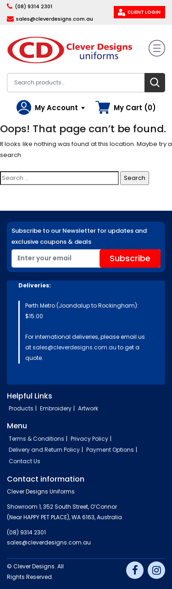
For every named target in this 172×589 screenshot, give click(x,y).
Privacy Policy (89, 439)
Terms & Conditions (36, 439)
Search (154, 82)
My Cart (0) (135, 107)
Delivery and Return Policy (44, 450)
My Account (56, 107)
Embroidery (56, 408)
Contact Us (24, 461)
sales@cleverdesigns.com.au (54, 18)
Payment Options (110, 450)
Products (21, 408)
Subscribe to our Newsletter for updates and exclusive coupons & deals (79, 236)
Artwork (88, 408)
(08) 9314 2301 (33, 6)
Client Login (144, 12)
